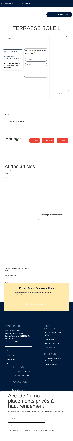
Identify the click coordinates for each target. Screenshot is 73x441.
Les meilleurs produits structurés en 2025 (52, 215)
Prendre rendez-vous (61, 92)
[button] (46, 14)
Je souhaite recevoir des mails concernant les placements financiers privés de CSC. (34, 430)
